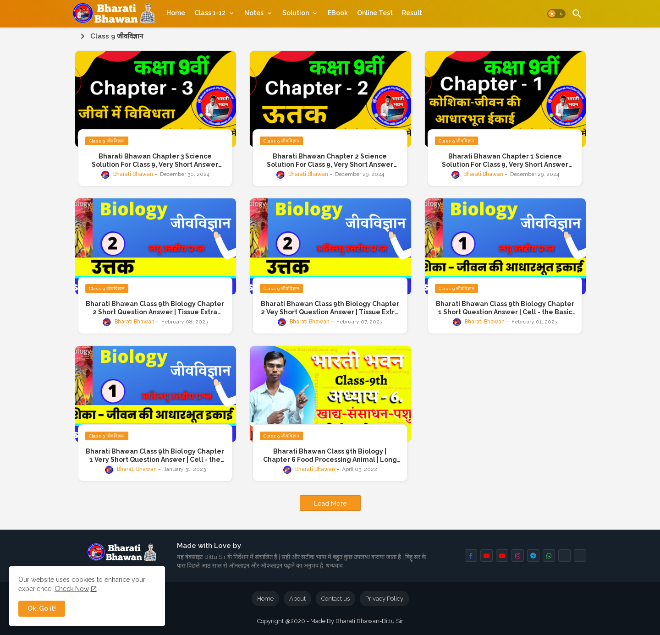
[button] (556, 13)
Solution (295, 12)
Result (412, 12)
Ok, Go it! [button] (42, 608)
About (297, 598)
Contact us (335, 598)
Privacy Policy (384, 598)
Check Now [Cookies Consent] (72, 588)
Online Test (375, 12)
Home (175, 12)
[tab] (176, 13)
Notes (254, 12)
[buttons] (471, 555)
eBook (338, 12)
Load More (330, 503)
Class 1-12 (210, 12)
